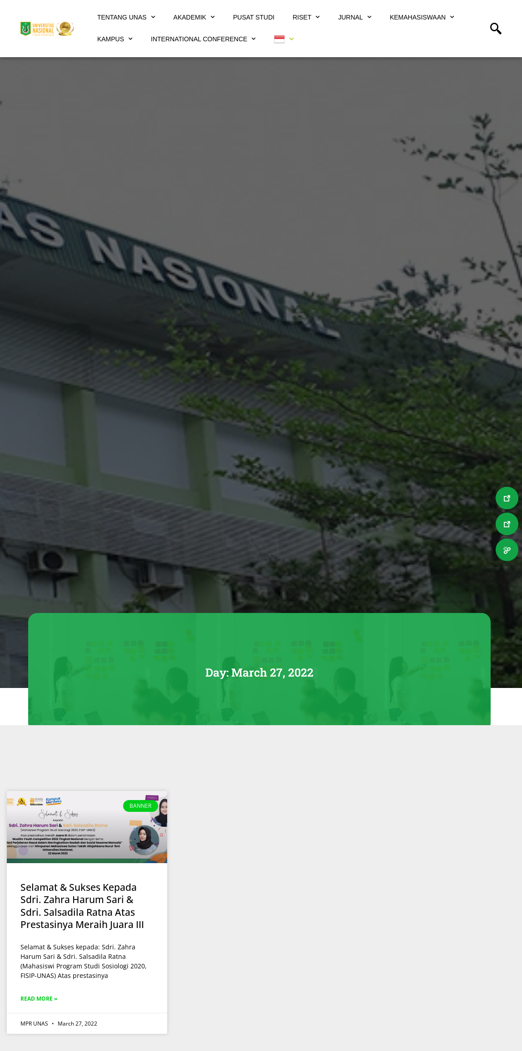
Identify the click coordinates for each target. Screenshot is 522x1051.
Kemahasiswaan (422, 17)
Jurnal (354, 17)
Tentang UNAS (126, 17)
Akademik (194, 17)
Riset (306, 17)
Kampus (115, 39)
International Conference (203, 39)
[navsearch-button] (499, 29)
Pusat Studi (253, 17)
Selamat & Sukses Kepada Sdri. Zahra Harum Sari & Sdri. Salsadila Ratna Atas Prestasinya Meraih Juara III (82, 906)
